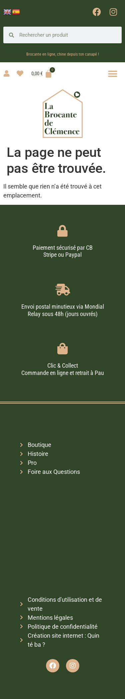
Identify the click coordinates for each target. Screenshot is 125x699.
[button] (112, 73)
